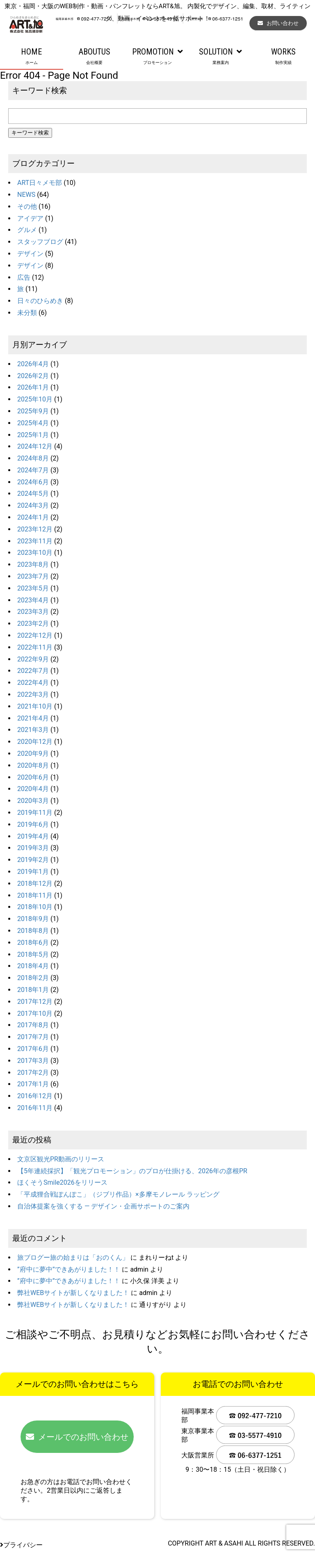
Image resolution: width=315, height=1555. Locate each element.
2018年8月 (33, 931)
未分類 (27, 313)
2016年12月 (34, 1096)
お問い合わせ (278, 23)
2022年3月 (33, 694)
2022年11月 (34, 647)
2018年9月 (33, 919)
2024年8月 (33, 458)
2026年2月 (33, 376)
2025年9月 (33, 411)
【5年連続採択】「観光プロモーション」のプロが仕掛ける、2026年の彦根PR (132, 1171)
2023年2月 (33, 623)
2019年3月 (33, 848)
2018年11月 (34, 895)
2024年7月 (33, 470)
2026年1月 (33, 387)
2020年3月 (33, 801)
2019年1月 (33, 872)
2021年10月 (34, 706)
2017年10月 (34, 1013)
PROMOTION (157, 56)
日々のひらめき (40, 301)
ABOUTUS (94, 56)
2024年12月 (34, 446)
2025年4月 (33, 423)
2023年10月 (34, 552)
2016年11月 (34, 1108)
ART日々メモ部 (39, 183)
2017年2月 (33, 1072)
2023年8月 (33, 564)
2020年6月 (33, 777)
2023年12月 (34, 529)
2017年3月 (33, 1061)
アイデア (30, 218)
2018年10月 (34, 907)
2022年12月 (34, 635)
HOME (31, 56)
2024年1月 (33, 517)
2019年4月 (33, 836)
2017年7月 (33, 1037)
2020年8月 (33, 765)
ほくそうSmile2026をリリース (62, 1182)
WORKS (283, 56)
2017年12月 (34, 1002)
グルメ (27, 230)
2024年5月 (33, 493)
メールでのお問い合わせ (77, 1437)
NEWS (26, 194)
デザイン (30, 254)
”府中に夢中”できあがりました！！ (68, 1269)
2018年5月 (33, 954)
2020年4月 (33, 789)
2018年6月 (33, 942)
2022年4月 (33, 682)
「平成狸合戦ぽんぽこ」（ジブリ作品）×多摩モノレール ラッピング (118, 1194)
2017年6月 (33, 1049)
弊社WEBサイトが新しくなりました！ (73, 1293)
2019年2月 (33, 860)
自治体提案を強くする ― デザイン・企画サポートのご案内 (103, 1206)
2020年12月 (34, 742)
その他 (27, 206)
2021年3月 (33, 730)
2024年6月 (33, 482)
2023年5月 (33, 588)
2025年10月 (34, 399)
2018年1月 (33, 990)
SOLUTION (220, 56)
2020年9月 (33, 753)
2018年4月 (33, 966)
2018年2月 (33, 978)
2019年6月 (33, 824)
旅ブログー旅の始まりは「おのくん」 (73, 1257)
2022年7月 (33, 671)
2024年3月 (33, 505)
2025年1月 (33, 435)
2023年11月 (34, 541)
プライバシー (21, 1545)
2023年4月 (33, 600)
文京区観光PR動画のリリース (60, 1159)
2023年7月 (33, 576)
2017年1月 (33, 1084)
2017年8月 (33, 1025)
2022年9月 (33, 659)
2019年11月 (34, 812)
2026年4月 (33, 364)
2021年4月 (33, 718)
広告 (23, 277)
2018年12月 (34, 883)
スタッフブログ (40, 242)
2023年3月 (33, 612)
